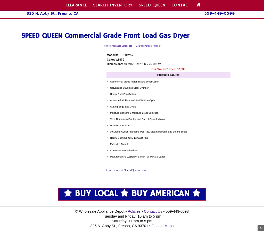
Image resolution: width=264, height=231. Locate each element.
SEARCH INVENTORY (113, 5)
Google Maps (163, 226)
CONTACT (180, 5)
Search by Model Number (148, 46)
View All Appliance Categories (118, 46)
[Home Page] (198, 5)
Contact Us (153, 211)
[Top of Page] (261, 228)
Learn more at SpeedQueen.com (126, 170)
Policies (134, 211)
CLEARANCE (76, 5)
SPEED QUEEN (152, 5)
